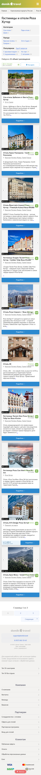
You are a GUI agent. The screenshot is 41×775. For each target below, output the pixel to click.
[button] (3, 82)
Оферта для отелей (8, 722)
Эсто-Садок (9, 102)
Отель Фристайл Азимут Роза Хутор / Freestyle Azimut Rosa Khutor (18, 206)
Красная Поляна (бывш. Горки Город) (18, 158)
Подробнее (19, 121)
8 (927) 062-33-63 (20, 640)
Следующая (29, 619)
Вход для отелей (8, 732)
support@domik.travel (20, 636)
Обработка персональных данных (14, 754)
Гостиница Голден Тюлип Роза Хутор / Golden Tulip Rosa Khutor (17, 259)
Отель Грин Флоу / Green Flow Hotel (18, 575)
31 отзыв (31, 206)
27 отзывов (31, 417)
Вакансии (5, 705)
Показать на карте (11, 525)
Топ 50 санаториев (8, 668)
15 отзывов (31, 576)
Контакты (5, 695)
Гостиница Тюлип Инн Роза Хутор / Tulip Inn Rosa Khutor (18, 417)
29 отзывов (31, 154)
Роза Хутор (9, 475)
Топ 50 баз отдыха (8, 673)
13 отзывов (31, 365)
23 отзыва (31, 259)
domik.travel (20, 630)
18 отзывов (31, 472)
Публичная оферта (8, 744)
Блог (3, 759)
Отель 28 (7, 364)
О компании (6, 690)
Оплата (4, 749)
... (10, 115)
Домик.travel (11, 3)
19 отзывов (31, 99)
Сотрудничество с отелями (11, 717)
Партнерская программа (10, 727)
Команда (5, 700)
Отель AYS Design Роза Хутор (16, 523)
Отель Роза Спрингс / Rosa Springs (18, 312)
